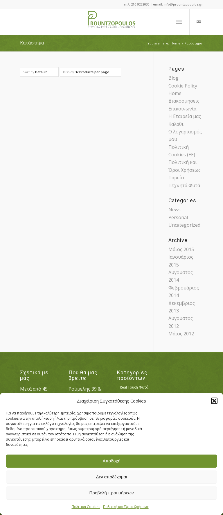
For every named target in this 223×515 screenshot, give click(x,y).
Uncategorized (184, 225)
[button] (214, 401)
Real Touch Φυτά (134, 387)
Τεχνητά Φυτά (184, 185)
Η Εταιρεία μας (184, 116)
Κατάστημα (32, 43)
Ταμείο (176, 177)
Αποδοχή (112, 460)
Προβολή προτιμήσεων (111, 492)
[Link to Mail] (198, 21)
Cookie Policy (182, 86)
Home (174, 93)
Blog (173, 78)
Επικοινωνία (182, 108)
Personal (178, 217)
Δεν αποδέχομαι (111, 476)
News (174, 209)
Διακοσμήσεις (183, 101)
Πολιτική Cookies (86, 506)
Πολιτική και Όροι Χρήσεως (126, 506)
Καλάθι (176, 124)
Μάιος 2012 (181, 333)
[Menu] (179, 22)
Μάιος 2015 (181, 249)
